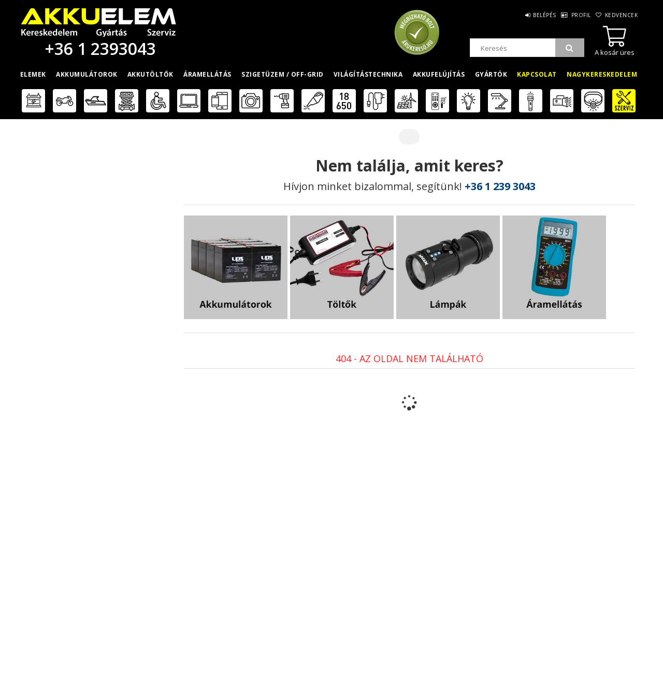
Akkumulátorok (87, 74)
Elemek (33, 74)
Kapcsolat (537, 74)
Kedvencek (620, 15)
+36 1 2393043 (98, 48)
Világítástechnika (368, 74)
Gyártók (491, 74)
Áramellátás (207, 74)
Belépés (530, 15)
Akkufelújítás (439, 74)
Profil (573, 15)
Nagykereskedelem (602, 74)
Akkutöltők (150, 74)
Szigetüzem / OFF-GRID (282, 74)
